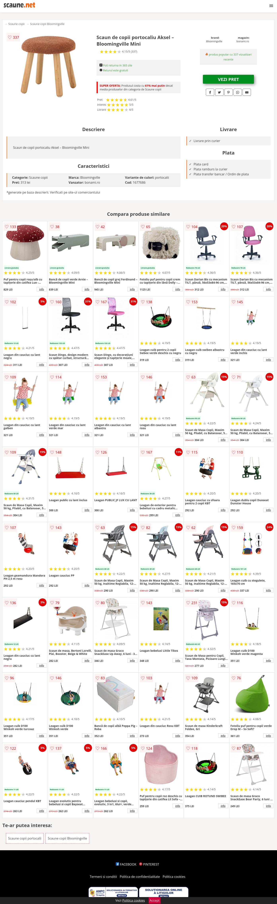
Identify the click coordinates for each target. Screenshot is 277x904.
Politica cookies (174, 876)
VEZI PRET (228, 79)
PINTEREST (149, 864)
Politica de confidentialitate (140, 876)
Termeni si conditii (103, 876)
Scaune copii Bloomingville (47, 24)
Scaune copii (16, 24)
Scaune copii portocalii (24, 838)
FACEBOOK (126, 864)
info (41, 289)
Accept (155, 900)
